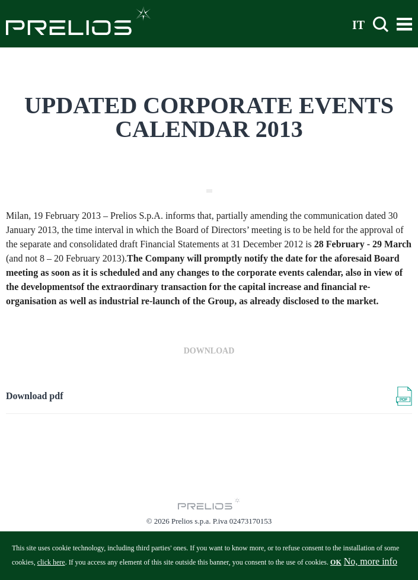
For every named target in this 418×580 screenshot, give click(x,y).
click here (51, 565)
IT (358, 24)
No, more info (370, 564)
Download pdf (34, 396)
